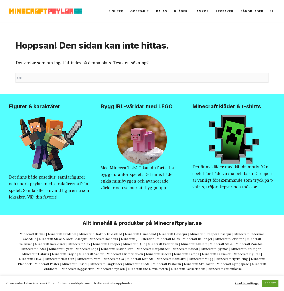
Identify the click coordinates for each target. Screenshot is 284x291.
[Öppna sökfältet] (272, 11)
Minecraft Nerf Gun (59, 259)
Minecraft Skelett (194, 244)
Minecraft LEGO (126, 168)
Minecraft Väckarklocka (188, 269)
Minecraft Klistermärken (124, 254)
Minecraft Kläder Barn (117, 249)
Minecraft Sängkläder (106, 264)
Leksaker (224, 11)
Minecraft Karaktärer (50, 244)
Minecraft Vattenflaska (225, 269)
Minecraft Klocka (158, 254)
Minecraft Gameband (140, 234)
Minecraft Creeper (106, 244)
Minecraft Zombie (249, 244)
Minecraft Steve (221, 244)
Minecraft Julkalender (137, 239)
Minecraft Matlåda (140, 259)
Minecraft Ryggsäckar (77, 269)
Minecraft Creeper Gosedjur (210, 234)
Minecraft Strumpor (246, 249)
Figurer (115, 11)
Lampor (202, 11)
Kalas (161, 11)
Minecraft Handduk (103, 239)
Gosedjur (139, 11)
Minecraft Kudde (137, 264)
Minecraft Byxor (61, 249)
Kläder (180, 11)
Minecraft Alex (79, 244)
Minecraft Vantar (91, 254)
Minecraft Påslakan (167, 264)
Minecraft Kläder (33, 249)
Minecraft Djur (134, 244)
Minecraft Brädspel (62, 234)
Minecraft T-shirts (35, 254)
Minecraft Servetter (229, 239)
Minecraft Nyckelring (232, 259)
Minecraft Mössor (185, 249)
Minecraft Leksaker (216, 254)
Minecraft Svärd (89, 259)
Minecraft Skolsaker (199, 264)
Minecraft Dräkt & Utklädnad (100, 234)
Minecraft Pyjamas (214, 249)
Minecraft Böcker (32, 234)
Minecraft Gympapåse (233, 264)
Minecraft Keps (86, 249)
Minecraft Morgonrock (153, 249)
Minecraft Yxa (113, 259)
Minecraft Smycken (111, 269)
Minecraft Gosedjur (173, 234)
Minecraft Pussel (74, 264)
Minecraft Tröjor (64, 254)
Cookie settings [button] (247, 283)
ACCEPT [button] (270, 283)
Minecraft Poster (47, 264)
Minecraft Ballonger (197, 239)
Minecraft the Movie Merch (148, 269)
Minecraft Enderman (163, 244)
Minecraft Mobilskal (171, 259)
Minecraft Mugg (201, 259)
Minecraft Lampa (186, 254)
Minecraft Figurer (246, 254)
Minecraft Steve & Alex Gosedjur (63, 239)
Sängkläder (252, 11)
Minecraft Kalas (168, 239)
